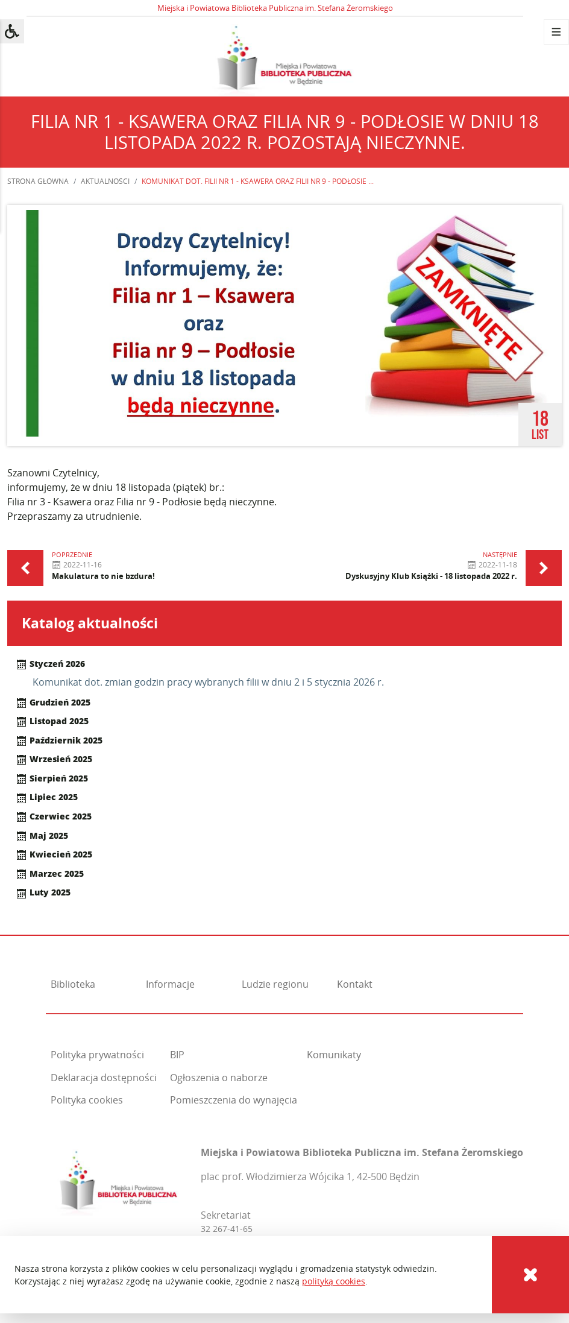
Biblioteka (73, 984)
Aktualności (105, 181)
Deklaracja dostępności (104, 1077)
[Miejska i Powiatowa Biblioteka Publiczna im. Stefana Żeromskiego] (118, 1179)
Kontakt (355, 984)
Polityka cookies (87, 1100)
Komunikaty (334, 1054)
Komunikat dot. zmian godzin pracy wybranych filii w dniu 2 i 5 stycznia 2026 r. (208, 682)
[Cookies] (530, 1274)
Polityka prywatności (97, 1054)
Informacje (170, 984)
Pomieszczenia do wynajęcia (233, 1100)
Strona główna (38, 181)
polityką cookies (333, 1281)
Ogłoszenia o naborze (219, 1077)
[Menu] (556, 32)
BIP (177, 1054)
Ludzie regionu (275, 984)
